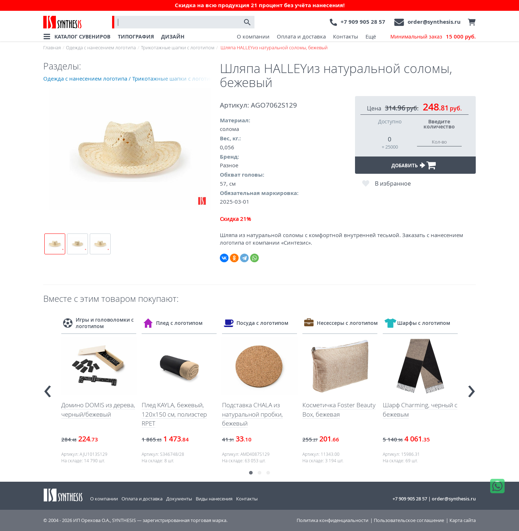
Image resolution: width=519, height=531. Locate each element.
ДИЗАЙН (173, 36)
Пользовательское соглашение (409, 520)
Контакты (345, 36)
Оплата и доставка (301, 36)
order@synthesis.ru (434, 22)
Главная (52, 47)
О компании (253, 36)
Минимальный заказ (433, 36)
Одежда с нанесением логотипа (101, 47)
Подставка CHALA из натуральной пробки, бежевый (252, 414)
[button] (251, 472)
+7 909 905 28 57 (363, 22)
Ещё (370, 36)
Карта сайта (462, 520)
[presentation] (47, 388)
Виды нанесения (214, 498)
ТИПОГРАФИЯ (136, 36)
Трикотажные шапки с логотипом (177, 47)
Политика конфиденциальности (332, 520)
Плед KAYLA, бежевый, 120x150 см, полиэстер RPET (174, 414)
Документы (179, 498)
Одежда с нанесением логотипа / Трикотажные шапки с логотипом (131, 78)
